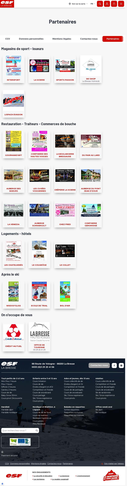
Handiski (5, 407)
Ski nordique (101, 412)
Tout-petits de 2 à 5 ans (12, 378)
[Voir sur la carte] (78, 4)
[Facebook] (114, 365)
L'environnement (83, 476)
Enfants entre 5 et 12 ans (45, 378)
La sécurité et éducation (43, 476)
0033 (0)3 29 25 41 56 (43, 367)
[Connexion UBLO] (2, 483)
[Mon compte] (107, 4)
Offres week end (104, 407)
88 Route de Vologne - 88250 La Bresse (53, 364)
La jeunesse (64, 476)
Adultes (99, 378)
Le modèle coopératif (60, 479)
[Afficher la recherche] (100, 4)
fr (93, 4)
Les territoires (39, 479)
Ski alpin (99, 410)
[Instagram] (121, 365)
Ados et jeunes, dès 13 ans (76, 378)
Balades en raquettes (74, 407)
